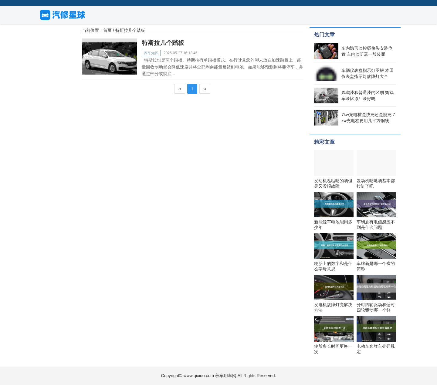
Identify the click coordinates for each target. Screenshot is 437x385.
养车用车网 (225, 375)
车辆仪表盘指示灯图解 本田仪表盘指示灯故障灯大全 (367, 73)
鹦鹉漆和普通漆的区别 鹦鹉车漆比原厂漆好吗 (367, 95)
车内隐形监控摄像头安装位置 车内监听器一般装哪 (366, 51)
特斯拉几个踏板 (163, 42)
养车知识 (151, 53)
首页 (107, 30)
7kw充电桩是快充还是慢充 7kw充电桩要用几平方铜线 (368, 117)
